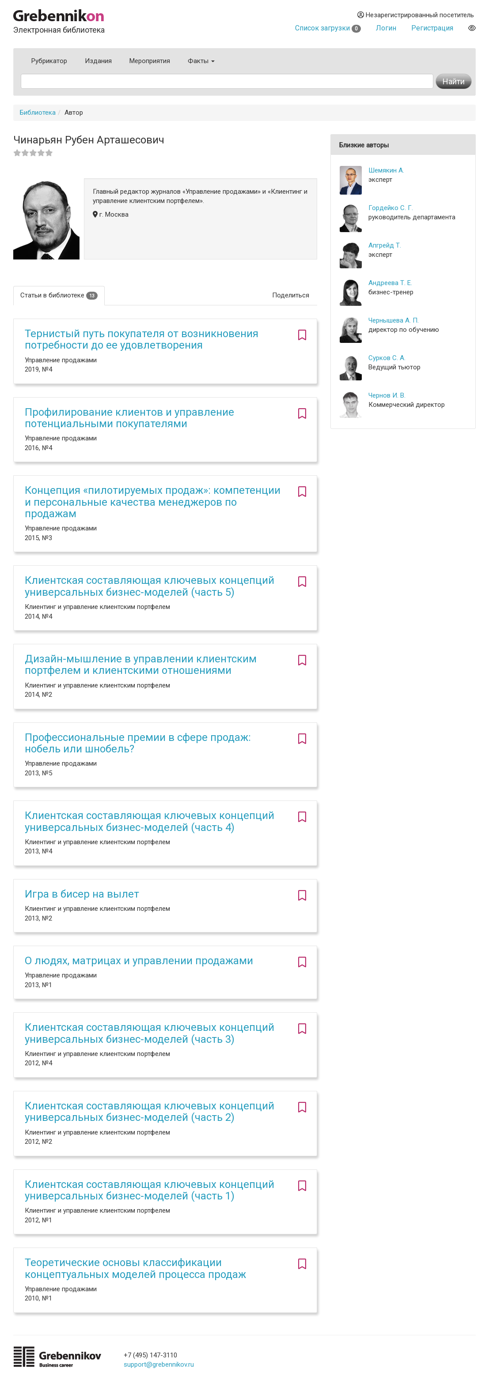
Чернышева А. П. (393, 320)
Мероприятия (149, 61)
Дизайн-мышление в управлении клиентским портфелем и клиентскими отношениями (141, 664)
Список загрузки (328, 28)
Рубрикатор (49, 61)
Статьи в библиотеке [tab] (59, 295)
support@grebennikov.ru (159, 1364)
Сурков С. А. (387, 358)
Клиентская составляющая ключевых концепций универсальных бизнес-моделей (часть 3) (149, 1033)
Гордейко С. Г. (390, 208)
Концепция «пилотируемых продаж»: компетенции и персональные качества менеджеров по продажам (153, 502)
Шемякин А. (386, 170)
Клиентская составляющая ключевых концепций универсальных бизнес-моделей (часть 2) (149, 1112)
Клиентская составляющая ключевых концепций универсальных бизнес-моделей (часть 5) (149, 586)
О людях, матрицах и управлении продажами (139, 961)
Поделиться (290, 295)
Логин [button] (386, 28)
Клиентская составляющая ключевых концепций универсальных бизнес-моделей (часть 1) (149, 1190)
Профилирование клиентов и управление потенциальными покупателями (129, 418)
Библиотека (38, 113)
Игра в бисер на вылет (82, 894)
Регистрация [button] (432, 28)
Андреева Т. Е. (390, 283)
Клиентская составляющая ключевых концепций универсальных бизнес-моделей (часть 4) (149, 821)
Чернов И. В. (387, 395)
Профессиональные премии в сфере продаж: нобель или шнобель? (138, 743)
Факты (201, 61)
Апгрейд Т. (384, 245)
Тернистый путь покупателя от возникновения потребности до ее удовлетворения (141, 339)
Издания (98, 61)
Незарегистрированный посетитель (415, 15)
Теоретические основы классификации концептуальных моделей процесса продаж (135, 1268)
